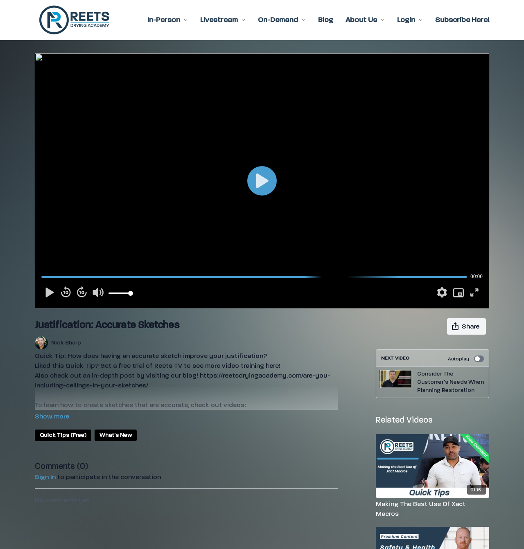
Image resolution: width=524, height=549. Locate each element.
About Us (365, 20)
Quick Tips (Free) (63, 435)
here (272, 365)
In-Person (167, 20)
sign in (45, 477)
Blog (325, 20)
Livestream (223, 20)
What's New (115, 435)
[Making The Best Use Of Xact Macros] (433, 509)
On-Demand (282, 20)
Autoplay (466, 359)
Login (410, 20)
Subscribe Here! (462, 20)
